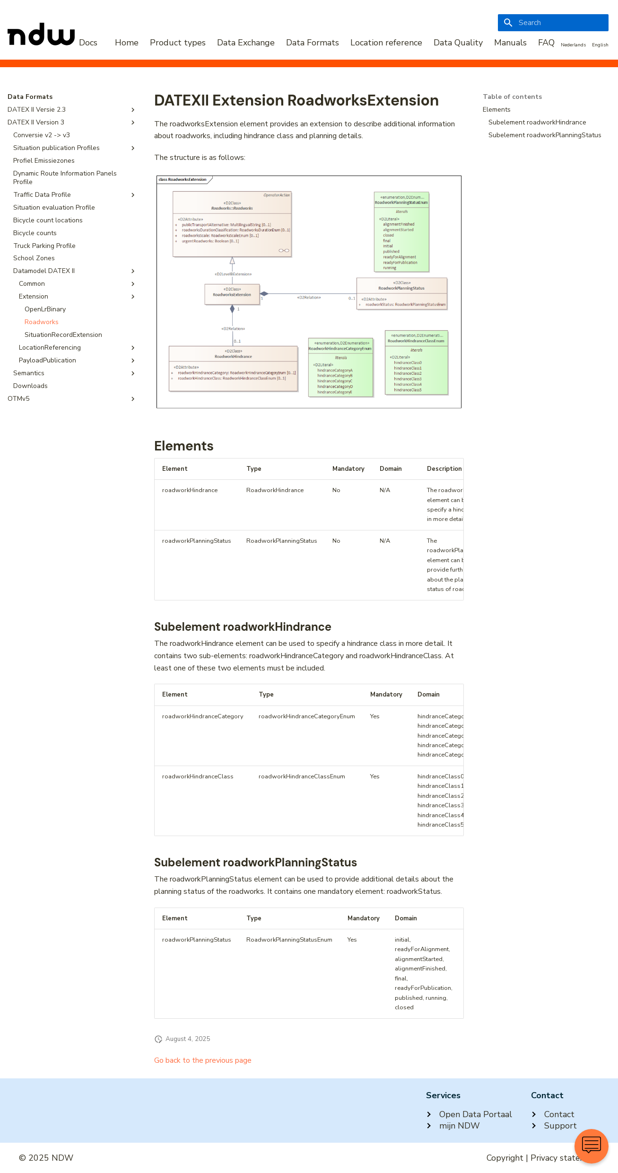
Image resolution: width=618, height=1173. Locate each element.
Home (127, 42)
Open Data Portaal (469, 1114)
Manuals (510, 42)
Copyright (505, 1158)
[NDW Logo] (52, 42)
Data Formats (312, 42)
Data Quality (458, 42)
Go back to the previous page (203, 1060)
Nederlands (573, 45)
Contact (552, 1114)
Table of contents (512, 97)
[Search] (553, 22)
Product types (178, 42)
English (600, 45)
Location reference (386, 42)
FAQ (546, 42)
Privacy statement (565, 1158)
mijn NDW (453, 1125)
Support (554, 1125)
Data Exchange (246, 42)
